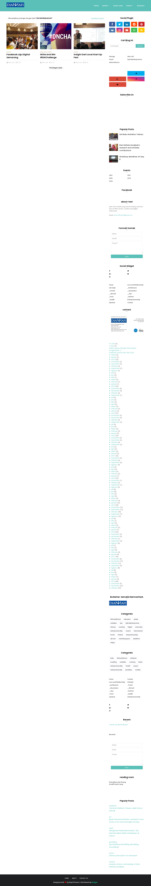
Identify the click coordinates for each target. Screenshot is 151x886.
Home (67, 878)
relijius (112, 643)
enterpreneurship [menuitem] (133, 697)
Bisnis (8, 52)
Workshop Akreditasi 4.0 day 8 (131, 158)
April (113, 404)
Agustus (114, 370)
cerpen (135, 666)
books (112, 635)
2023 (113, 413)
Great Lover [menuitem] (118, 5)
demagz (112, 56)
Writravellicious (115, 619)
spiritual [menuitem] (112, 697)
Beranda (112, 734)
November (115, 364)
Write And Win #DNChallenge (48, 56)
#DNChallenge (46, 52)
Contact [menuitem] (130, 302)
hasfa (111, 59)
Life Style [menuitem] (112, 288)
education (127, 619)
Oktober (114, 366)
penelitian (128, 670)
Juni (112, 346)
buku (112, 658)
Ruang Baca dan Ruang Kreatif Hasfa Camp (117, 783)
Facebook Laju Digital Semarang (18, 56)
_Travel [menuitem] (130, 685)
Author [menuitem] (105, 5)
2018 (110, 181)
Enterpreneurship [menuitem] (133, 299)
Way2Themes (74, 882)
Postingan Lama (55, 68)
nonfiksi (137, 670)
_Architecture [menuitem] (132, 288)
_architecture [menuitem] (113, 685)
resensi (128, 631)
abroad (112, 639)
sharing (112, 627)
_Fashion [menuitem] (130, 297)
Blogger (95, 882)
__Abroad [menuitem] (112, 294)
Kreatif (128, 666)
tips (121, 623)
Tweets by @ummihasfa (118, 724)
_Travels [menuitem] (112, 291)
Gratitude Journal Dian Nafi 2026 (121, 352)
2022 (110, 175)
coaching (122, 627)
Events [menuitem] (129, 5)
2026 (113, 343)
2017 (113, 556)
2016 (113, 581)
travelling (113, 662)
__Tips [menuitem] (129, 294)
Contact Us (84, 878)
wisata (136, 619)
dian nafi (11, 62)
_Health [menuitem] (112, 299)
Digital (130, 627)
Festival (120, 635)
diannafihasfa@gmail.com (123, 215)
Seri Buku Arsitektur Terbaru (131, 134)
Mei (112, 377)
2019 (129, 178)
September (115, 368)
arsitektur (113, 623)
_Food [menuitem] (111, 297)
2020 (110, 178)
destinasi (133, 658)
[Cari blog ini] (122, 46)
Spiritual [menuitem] (112, 302)
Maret (113, 355)
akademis (136, 639)
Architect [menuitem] (141, 5)
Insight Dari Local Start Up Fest (88, 56)
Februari (114, 382)
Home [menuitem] (96, 5)
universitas (138, 627)
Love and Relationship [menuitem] (135, 285)
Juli (112, 373)
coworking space (124, 639)
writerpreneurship (116, 631)
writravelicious (114, 62)
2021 (129, 175)
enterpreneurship (132, 635)
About (74, 878)
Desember (115, 361)
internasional (138, 631)
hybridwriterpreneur (134, 59)
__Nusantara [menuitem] (131, 291)
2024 (113, 386)
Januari (113, 357)
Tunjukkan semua (97, 18)
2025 (113, 359)
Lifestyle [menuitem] (130, 682)
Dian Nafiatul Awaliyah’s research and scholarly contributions (129, 148)
